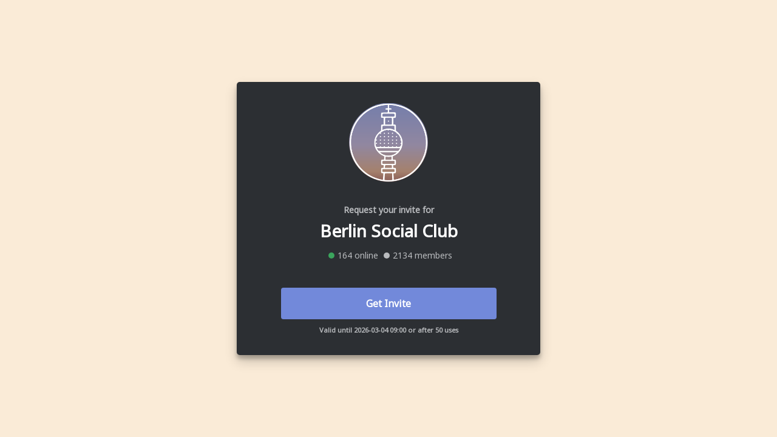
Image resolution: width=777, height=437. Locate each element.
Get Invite (388, 303)
